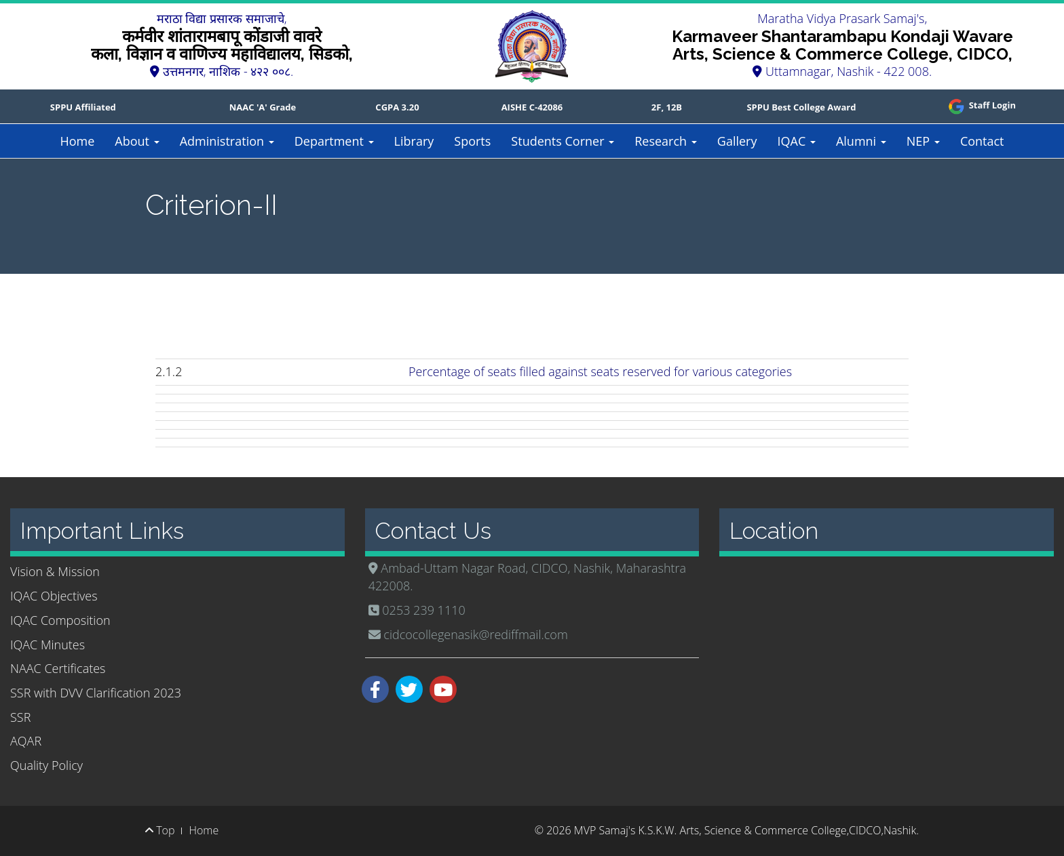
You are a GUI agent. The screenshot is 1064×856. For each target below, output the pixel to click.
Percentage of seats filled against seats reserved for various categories (600, 371)
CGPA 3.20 (397, 107)
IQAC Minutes (47, 644)
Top (159, 830)
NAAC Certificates (57, 668)
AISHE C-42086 (532, 107)
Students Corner (562, 141)
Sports (472, 141)
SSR (20, 717)
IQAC (796, 141)
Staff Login (981, 105)
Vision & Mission (55, 571)
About (137, 141)
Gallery (737, 141)
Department (334, 141)
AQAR (25, 741)
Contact (982, 141)
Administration (227, 141)
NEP (923, 141)
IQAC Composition (60, 620)
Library (414, 141)
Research (665, 141)
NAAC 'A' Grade (263, 107)
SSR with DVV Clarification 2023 (95, 693)
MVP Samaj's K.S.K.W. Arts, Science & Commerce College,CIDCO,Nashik (745, 830)
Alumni (861, 141)
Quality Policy (46, 765)
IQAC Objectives (54, 596)
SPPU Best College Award (801, 107)
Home (77, 141)
